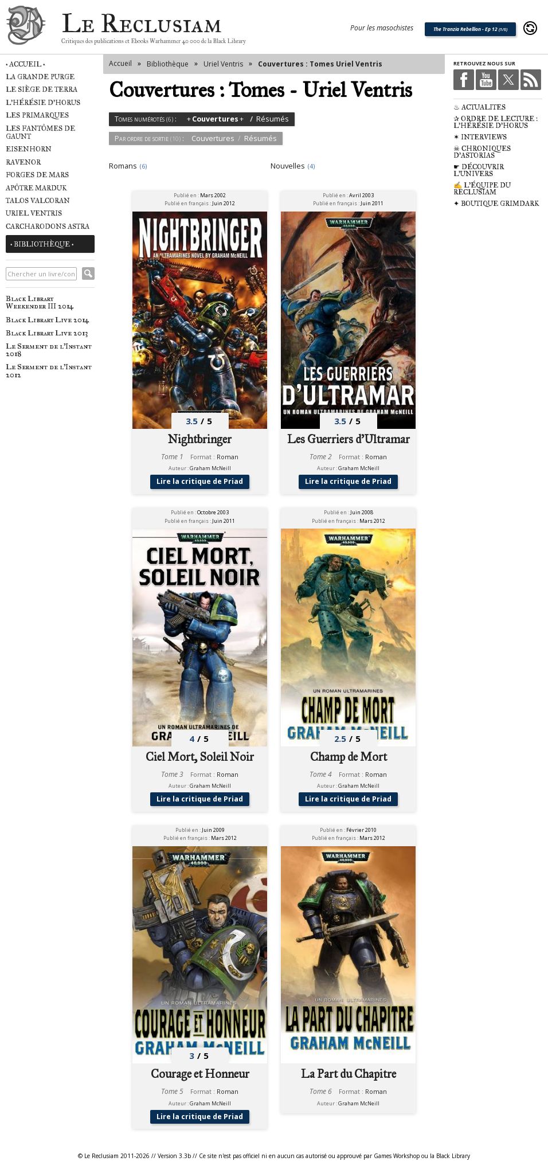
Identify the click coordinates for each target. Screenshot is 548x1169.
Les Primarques (37, 115)
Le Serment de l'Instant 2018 (49, 349)
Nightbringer (200, 440)
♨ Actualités (479, 107)
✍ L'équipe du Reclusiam (482, 188)
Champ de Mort (348, 757)
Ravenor (23, 162)
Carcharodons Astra (47, 226)
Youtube (486, 79)
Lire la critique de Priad (200, 481)
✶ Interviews (480, 137)
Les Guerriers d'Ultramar (348, 440)
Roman (227, 457)
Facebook (463, 79)
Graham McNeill (210, 468)
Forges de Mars (37, 175)
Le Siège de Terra (41, 89)
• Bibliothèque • (41, 244)
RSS (530, 79)
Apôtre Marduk (36, 188)
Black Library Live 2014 (47, 319)
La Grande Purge (40, 77)
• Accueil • (25, 64)
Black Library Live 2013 (47, 333)
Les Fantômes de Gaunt (40, 132)
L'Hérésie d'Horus (43, 103)
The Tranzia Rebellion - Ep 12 (470, 29)
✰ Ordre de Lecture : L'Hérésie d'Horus (495, 122)
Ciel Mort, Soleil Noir (200, 757)
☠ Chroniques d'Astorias (482, 151)
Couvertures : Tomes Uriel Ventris (320, 64)
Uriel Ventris (34, 213)
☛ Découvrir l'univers (478, 170)
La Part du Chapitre (348, 1074)
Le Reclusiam (26, 28)
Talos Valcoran (38, 201)
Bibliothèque (168, 64)
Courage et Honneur (200, 1074)
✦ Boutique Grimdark (496, 204)
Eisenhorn (29, 149)
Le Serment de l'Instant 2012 (49, 370)
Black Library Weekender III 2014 (39, 302)
